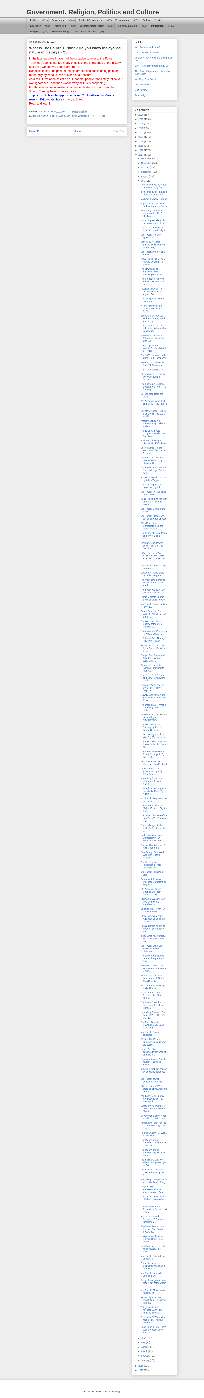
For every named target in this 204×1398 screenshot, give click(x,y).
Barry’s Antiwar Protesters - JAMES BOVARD (154, 632)
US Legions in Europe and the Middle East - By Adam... (154, 791)
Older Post (118, 131)
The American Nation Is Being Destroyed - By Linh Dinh (152, 754)
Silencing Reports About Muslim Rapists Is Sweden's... (153, 1062)
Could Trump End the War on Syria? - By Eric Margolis (154, 502)
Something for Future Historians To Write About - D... (151, 781)
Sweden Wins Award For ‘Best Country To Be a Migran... (153, 1109)
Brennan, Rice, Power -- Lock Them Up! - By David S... (153, 546)
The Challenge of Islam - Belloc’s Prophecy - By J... (153, 828)
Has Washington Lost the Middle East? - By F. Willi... (153, 1249)
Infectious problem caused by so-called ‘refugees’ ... (154, 1072)
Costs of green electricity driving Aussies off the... (154, 221)
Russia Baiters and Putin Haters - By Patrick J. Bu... (153, 929)
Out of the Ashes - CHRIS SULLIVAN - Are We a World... (154, 414)
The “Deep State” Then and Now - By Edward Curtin (153, 678)
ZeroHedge (140, 95)
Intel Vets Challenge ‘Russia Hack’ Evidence (154, 442)
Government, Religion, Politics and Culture (93, 12)
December (146, 158)
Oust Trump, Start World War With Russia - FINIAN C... (153, 855)
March (144, 1351)
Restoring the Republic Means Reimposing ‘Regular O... (152, 460)
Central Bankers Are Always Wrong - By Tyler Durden (151, 771)
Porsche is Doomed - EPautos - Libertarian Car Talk (152, 338)
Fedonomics (122, 20)
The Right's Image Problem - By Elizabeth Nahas (153, 1153)
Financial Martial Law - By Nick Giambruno (154, 846)
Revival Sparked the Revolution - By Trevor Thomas (153, 1300)
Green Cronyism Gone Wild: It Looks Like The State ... (153, 614)
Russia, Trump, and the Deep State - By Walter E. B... (153, 648)
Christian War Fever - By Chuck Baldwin (153, 910)
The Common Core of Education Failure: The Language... (153, 328)
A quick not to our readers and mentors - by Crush (154, 204)
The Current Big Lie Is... (153, 369)
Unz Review (141, 90)
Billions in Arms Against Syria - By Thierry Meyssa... (152, 688)
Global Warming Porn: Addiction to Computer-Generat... (153, 919)
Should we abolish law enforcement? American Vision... (154, 968)
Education (35, 26)
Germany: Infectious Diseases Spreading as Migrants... (153, 882)
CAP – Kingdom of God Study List (152, 66)
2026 (141, 114)
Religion (34, 31)
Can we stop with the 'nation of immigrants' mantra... (152, 668)
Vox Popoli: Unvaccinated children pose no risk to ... (153, 1199)
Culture (146, 20)
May (143, 1342)
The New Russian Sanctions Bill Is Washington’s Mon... (152, 272)
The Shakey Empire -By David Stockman (153, 591)
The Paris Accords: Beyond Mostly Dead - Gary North (153, 1025)
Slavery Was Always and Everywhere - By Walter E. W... (154, 698)
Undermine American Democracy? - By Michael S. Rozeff (151, 838)
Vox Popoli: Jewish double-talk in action (152, 1080)
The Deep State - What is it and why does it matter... (153, 708)
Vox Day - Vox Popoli (145, 79)
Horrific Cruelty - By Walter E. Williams (154, 1134)
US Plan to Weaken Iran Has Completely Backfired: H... (153, 902)
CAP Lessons (88, 31)
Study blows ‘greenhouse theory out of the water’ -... (153, 1283)
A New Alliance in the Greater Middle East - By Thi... (153, 308)
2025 (141, 119)
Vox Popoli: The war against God (151, 236)
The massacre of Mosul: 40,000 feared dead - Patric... (153, 583)
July (143, 180)
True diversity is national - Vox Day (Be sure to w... (154, 736)
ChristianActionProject (92, 26)
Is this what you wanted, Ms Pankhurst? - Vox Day (153, 939)
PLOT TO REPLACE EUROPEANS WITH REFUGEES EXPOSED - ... (154, 557)
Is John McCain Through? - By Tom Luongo (154, 639)
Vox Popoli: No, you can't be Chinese (153, 493)
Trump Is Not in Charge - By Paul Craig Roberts (153, 598)
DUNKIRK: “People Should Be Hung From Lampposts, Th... (153, 245)
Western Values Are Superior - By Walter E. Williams (153, 424)
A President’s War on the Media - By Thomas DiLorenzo (153, 1320)
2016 (141, 1366)
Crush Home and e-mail (147, 52)
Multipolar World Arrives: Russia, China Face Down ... (153, 1239)
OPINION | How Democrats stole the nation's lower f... (152, 526)
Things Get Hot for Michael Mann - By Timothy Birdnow (151, 1310)
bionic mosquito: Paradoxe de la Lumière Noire (154, 193)
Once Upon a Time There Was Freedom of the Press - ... (153, 1330)
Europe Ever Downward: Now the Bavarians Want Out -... (153, 658)
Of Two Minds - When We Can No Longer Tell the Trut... (153, 470)
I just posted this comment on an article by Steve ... (154, 186)
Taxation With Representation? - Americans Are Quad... (153, 1189)
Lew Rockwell (142, 84)
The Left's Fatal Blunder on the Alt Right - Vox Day (153, 958)
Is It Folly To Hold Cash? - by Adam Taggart (154, 478)
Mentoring (60, 26)
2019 (141, 146)
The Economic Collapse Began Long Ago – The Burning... (153, 387)
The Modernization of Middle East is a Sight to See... (154, 808)
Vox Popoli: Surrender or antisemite (153, 1257)
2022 (141, 132)
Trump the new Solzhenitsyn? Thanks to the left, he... (153, 1266)
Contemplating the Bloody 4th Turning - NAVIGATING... (154, 717)
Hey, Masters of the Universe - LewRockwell (154, 762)
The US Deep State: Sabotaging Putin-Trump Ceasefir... (151, 727)
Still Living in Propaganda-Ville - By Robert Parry (154, 1181)
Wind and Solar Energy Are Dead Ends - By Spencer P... (152, 1099)
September (147, 172)
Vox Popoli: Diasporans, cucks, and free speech (153, 517)
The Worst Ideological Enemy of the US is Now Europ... (152, 624)
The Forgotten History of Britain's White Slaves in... (153, 281)
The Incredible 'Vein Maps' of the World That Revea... (154, 536)
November (146, 163)
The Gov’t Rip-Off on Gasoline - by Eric (151, 486)
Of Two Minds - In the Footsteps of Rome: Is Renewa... (153, 451)
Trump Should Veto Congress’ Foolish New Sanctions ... (153, 433)
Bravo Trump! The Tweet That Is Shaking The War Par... (153, 262)
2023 (141, 128)
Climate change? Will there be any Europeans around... (154, 1089)
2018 (141, 150)
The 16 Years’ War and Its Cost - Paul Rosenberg (154, 356)
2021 (141, 137)
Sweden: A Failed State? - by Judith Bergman (154, 574)
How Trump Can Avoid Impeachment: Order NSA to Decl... (152, 978)
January (145, 1360)
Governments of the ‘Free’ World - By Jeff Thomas (154, 1117)
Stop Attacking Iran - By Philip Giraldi (152, 986)
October (145, 167)
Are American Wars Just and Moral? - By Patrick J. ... (154, 404)
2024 (141, 123)
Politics (34, 20)
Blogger (118, 1391)
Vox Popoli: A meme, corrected (151, 1033)
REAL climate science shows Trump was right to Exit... (153, 1162)
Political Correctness (90, 20)
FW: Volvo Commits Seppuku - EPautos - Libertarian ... (152, 1219)
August (145, 176)
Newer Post (35, 131)
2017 (141, 154)
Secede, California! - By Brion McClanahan (152, 364)
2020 (141, 141)
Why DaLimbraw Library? (147, 47)
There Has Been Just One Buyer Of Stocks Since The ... (154, 744)
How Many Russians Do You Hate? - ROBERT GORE (153, 1015)
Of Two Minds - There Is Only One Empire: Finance (153, 377)
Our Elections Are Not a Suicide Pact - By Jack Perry (153, 1172)
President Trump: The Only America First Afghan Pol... (151, 291)
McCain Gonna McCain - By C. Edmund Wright (153, 229)
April (143, 1347)
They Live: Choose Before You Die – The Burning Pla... (154, 818)
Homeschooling (60, 31)
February (146, 1355)
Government (58, 20)
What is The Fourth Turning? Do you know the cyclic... (153, 1042)
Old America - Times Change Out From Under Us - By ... (151, 892)
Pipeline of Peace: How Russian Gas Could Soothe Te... (152, 1229)
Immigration (157, 26)
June (144, 1338)
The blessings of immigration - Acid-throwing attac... (151, 865)
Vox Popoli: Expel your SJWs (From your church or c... (152, 948)
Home (77, 131)
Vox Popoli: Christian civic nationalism (154, 1291)
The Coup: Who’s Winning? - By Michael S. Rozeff (153, 348)
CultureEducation (127, 26)
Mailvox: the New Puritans (154, 199)
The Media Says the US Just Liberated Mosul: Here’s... (153, 1005)
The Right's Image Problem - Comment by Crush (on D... (153, 1143)
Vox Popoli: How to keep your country (153, 1274)
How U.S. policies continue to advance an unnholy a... (154, 1052)
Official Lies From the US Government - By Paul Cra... (153, 1126)
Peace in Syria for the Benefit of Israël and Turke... (152, 995)
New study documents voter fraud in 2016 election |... (152, 213)
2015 (141, 1370)
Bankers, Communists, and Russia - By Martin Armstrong (153, 318)
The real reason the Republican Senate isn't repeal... (154, 1209)
